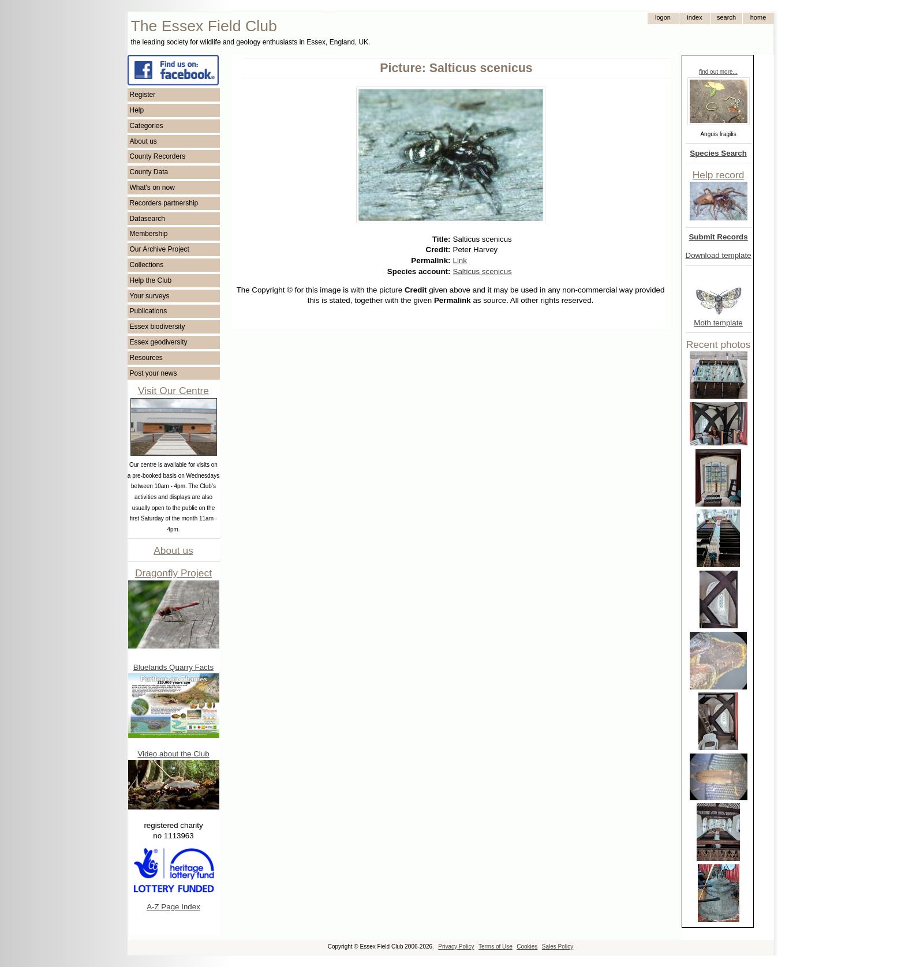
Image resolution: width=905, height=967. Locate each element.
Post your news (153, 373)
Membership (149, 234)
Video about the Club (173, 753)
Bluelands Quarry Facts (173, 667)
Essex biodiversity (157, 327)
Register (143, 95)
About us (143, 141)
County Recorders (158, 156)
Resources (146, 358)
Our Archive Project (159, 249)
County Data (149, 172)
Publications (148, 311)
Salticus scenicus (482, 271)
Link (460, 260)
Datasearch (147, 219)
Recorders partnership (164, 203)
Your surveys (150, 296)
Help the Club (151, 280)
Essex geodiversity (159, 342)
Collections (147, 265)
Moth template (718, 322)
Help (137, 110)
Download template (718, 255)
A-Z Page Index (173, 906)
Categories (146, 126)
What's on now (152, 187)
